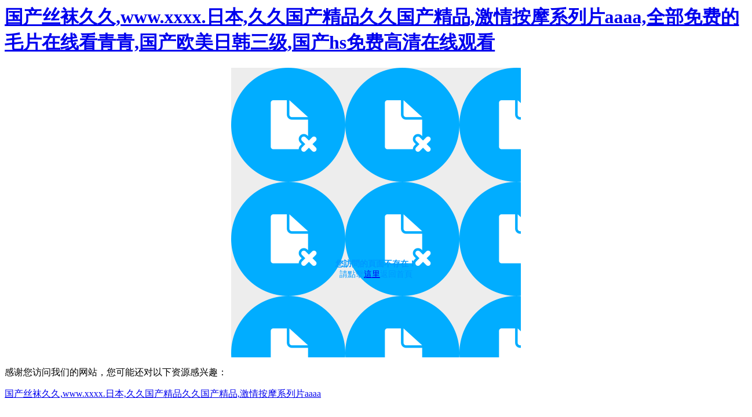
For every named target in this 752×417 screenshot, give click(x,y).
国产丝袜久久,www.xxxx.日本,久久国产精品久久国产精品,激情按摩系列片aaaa (163, 393)
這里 (372, 274)
